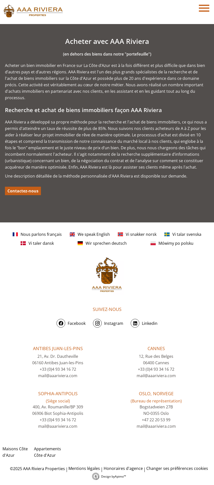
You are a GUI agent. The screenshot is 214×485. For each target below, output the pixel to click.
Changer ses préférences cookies (177, 468)
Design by (113, 476)
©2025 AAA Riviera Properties (37, 468)
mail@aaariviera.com (57, 375)
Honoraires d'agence (123, 468)
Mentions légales (84, 468)
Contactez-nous (22, 191)
